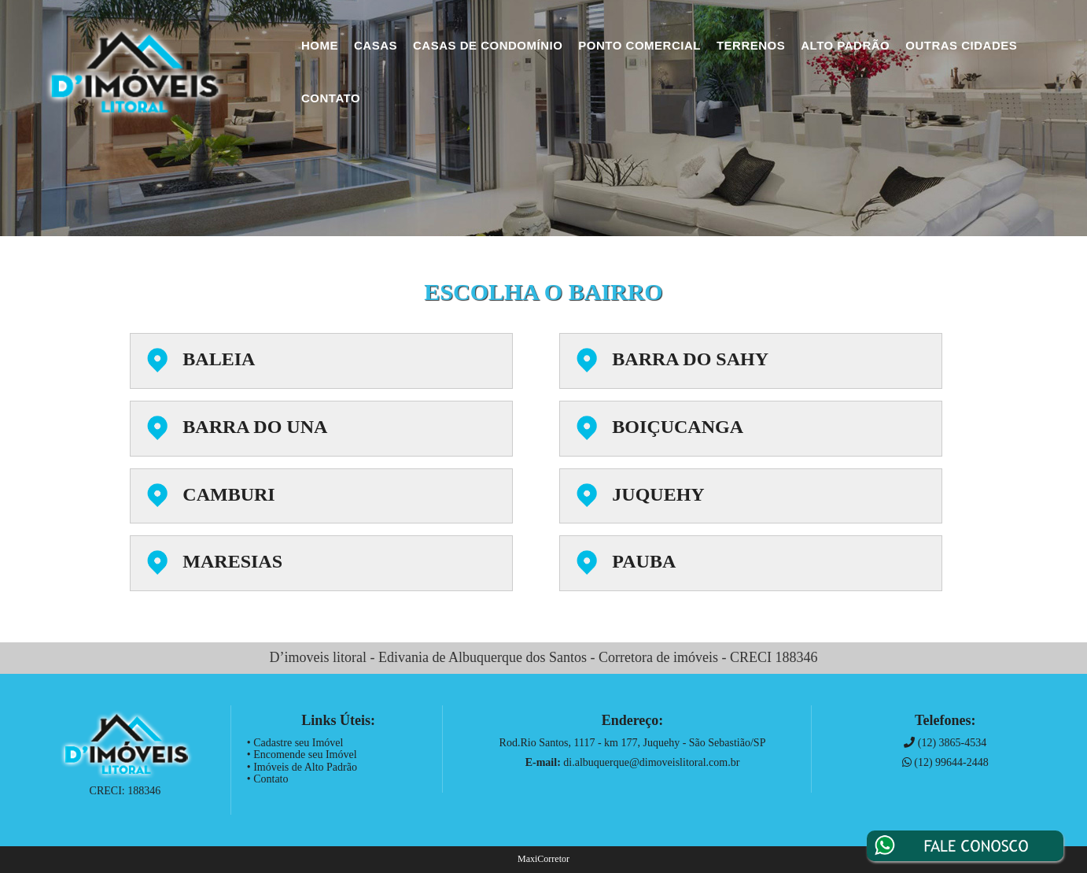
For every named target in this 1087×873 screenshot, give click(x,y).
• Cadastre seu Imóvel (295, 743)
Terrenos (751, 45)
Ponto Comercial (639, 45)
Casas (375, 45)
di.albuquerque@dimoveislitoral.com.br (651, 762)
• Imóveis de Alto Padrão (302, 767)
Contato (330, 98)
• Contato (268, 779)
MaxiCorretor (543, 858)
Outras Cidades (961, 45)
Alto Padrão (845, 45)
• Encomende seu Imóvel (302, 754)
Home (319, 45)
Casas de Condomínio (487, 45)
